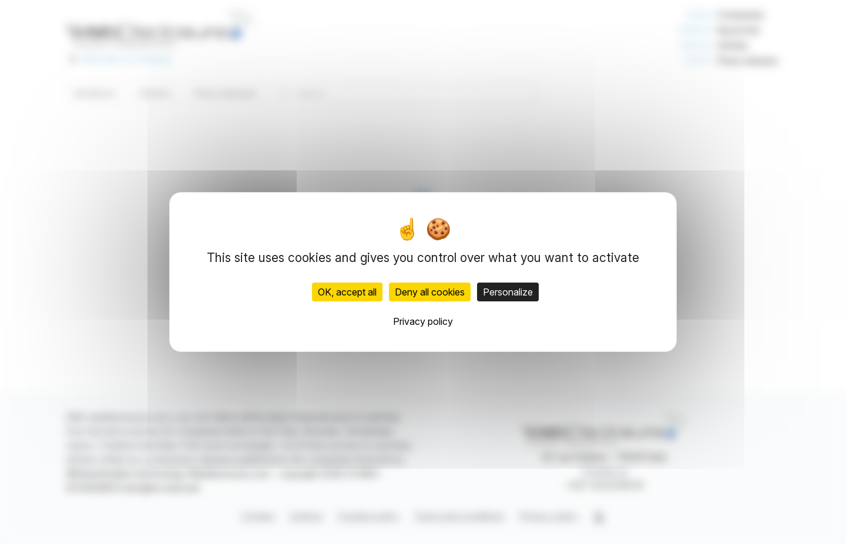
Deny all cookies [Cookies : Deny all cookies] (430, 292)
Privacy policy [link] (423, 321)
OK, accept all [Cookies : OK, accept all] (347, 292)
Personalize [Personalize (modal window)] (508, 292)
